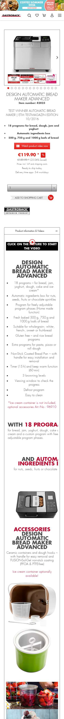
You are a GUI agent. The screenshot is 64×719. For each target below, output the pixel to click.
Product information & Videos (29, 230)
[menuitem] (29, 15)
